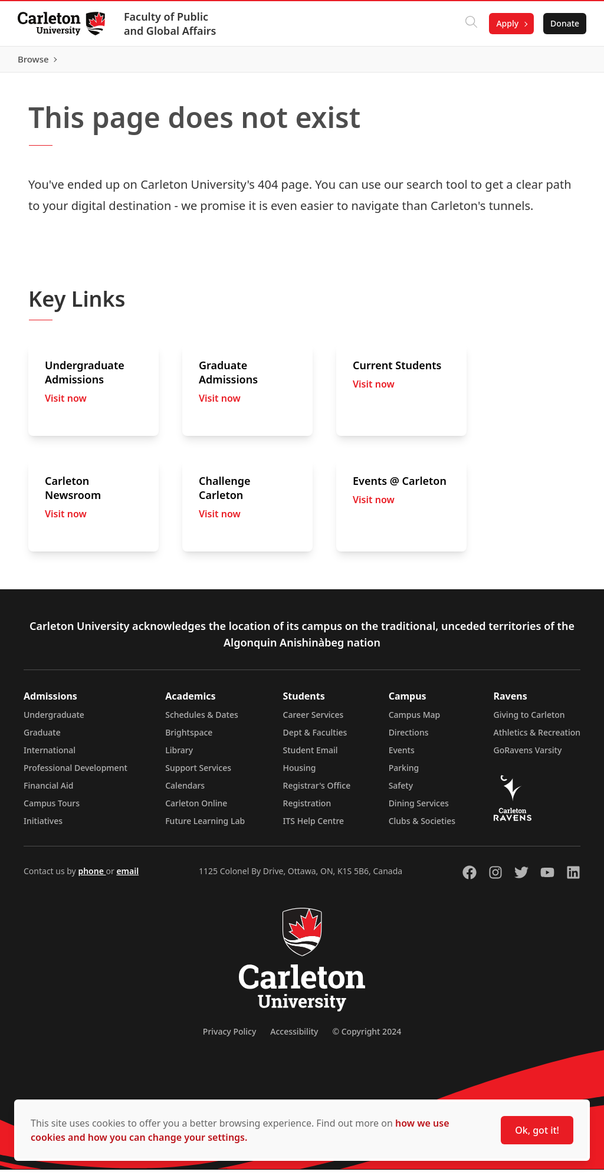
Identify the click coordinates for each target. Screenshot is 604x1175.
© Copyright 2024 (366, 1036)
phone (92, 876)
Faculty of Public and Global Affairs (171, 23)
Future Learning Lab (205, 826)
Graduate (42, 737)
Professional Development (75, 773)
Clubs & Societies (422, 826)
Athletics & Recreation (537, 737)
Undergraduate (54, 720)
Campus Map (415, 720)
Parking (404, 773)
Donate (563, 23)
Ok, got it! (537, 1130)
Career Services (313, 720)
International (50, 755)
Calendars (185, 790)
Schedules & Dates (201, 720)
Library (179, 755)
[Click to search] (470, 23)
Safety (401, 790)
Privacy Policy (229, 1036)
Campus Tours (52, 808)
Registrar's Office (317, 790)
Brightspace (188, 737)
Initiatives (43, 826)
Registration (307, 808)
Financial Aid (48, 790)
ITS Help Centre (313, 826)
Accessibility (294, 1036)
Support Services (198, 773)
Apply (506, 23)
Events (402, 755)
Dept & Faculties (315, 737)
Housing (299, 773)
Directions (409, 737)
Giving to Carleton (529, 720)
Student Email (310, 755)
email (127, 876)
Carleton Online (196, 808)
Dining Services (419, 808)
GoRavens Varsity (528, 755)
